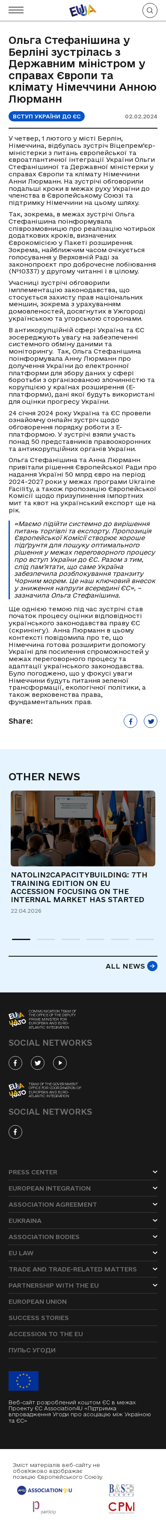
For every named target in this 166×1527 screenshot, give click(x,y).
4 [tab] (90, 943)
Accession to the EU (46, 1333)
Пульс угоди (32, 1350)
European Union (38, 1301)
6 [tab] (140, 943)
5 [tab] (115, 943)
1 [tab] (16, 943)
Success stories (39, 1317)
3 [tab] (66, 943)
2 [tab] (41, 943)
